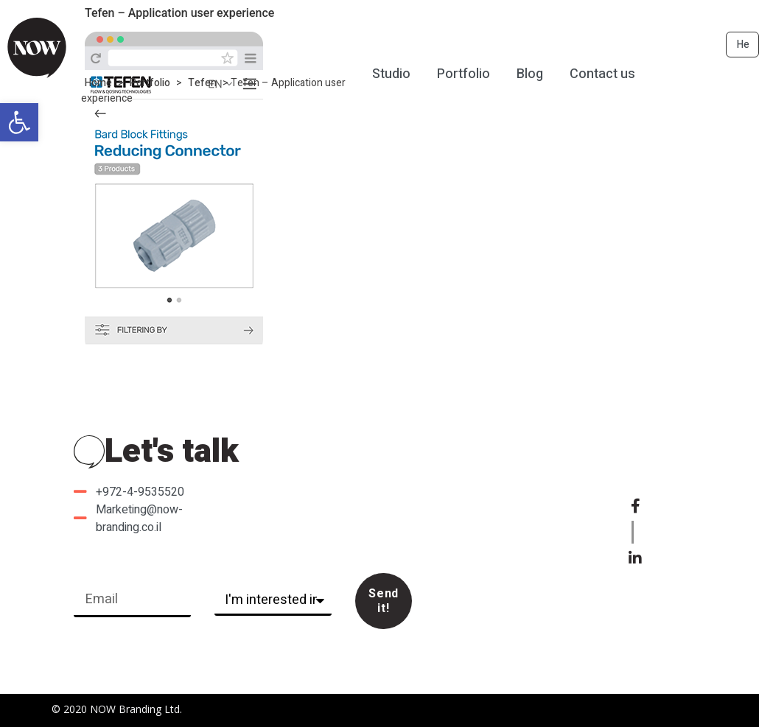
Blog (530, 74)
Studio (391, 74)
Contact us (602, 74)
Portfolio (150, 83)
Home (98, 83)
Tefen (202, 83)
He (743, 44)
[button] (19, 122)
